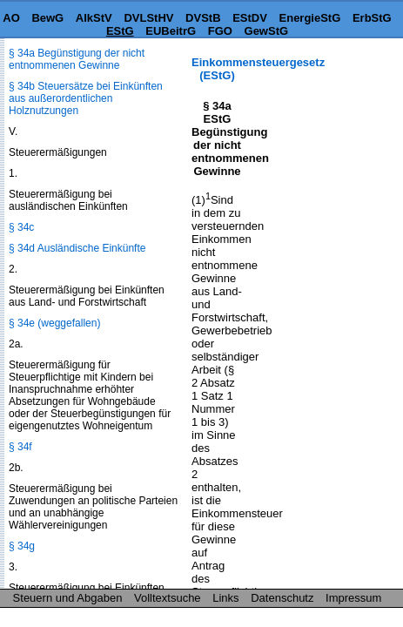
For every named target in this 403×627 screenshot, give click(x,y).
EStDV (249, 17)
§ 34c (21, 227)
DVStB (202, 17)
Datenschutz (282, 597)
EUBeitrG (170, 30)
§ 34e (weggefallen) (54, 323)
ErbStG (372, 17)
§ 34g (22, 546)
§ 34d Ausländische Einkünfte (77, 248)
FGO (220, 30)
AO (11, 17)
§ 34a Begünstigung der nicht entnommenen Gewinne (76, 59)
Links (225, 597)
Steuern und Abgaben (68, 597)
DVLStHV (148, 17)
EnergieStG (310, 17)
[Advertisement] (316, 110)
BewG (47, 17)
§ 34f (20, 447)
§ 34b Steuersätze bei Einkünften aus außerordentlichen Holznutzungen (86, 98)
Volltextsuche (167, 597)
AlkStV (94, 17)
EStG (120, 30)
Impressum (353, 597)
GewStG (267, 30)
